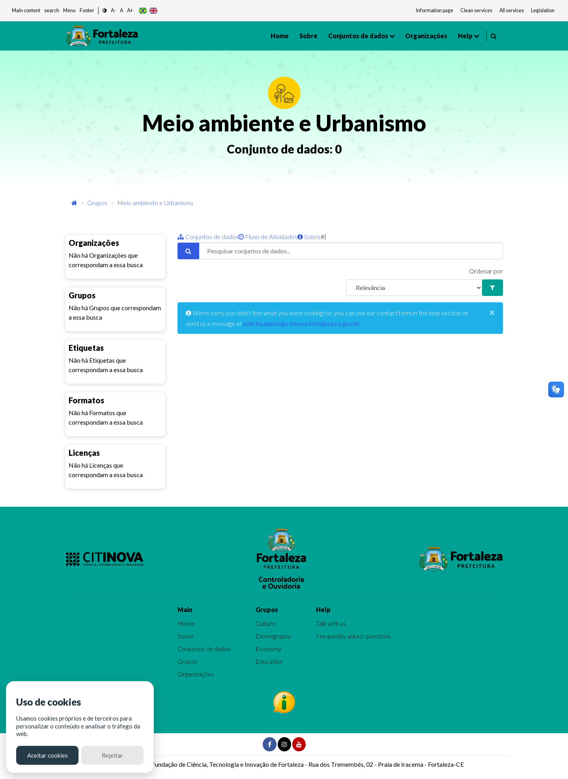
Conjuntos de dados (358, 35)
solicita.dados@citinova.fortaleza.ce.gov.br (301, 323)
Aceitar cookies (47, 755)
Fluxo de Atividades (267, 236)
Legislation (543, 10)
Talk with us (331, 623)
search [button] (51, 10)
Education (269, 661)
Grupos (97, 202)
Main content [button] (26, 10)
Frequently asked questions (353, 636)
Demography (273, 636)
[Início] (74, 202)
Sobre (308, 35)
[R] (414, 287)
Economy (268, 648)
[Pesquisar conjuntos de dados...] (351, 251)
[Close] (492, 312)
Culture (266, 623)
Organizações (426, 35)
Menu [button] (69, 10)
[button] (105, 11)
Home (280, 35)
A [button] (121, 10)
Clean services (476, 10)
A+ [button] (130, 10)
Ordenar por (486, 271)
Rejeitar (112, 755)
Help (465, 35)
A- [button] (113, 10)
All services (511, 10)
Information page (434, 10)
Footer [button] (87, 10)
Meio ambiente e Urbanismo (155, 202)
